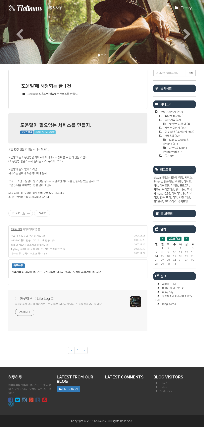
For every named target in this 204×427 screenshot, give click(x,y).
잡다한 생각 (27, 132)
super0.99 (163, 193)
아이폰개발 (168, 189)
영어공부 (158, 201)
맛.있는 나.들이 (179, 124)
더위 (175, 197)
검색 (190, 73)
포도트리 (184, 185)
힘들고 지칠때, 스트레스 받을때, (28, 244)
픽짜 (168, 197)
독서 (169, 155)
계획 (155, 185)
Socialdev (100, 421)
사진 (181, 197)
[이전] (71, 350)
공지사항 (55, 8)
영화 (162, 197)
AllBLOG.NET (170, 284)
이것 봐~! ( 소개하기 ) (179, 132)
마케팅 (174, 185)
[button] (15, 32)
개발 (187, 197)
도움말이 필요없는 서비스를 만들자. (58, 94)
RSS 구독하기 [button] (68, 389)
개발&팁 (171, 135)
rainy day (167, 292)
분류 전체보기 (171, 112)
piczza (157, 177)
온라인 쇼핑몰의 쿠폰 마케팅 (26, 236)
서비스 (188, 177)
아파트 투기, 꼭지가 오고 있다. (27, 253)
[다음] (84, 350)
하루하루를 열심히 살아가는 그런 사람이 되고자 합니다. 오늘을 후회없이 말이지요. (59, 304)
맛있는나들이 (169, 177)
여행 (155, 197)
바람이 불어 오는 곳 (173, 288)
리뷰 (189, 193)
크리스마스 (171, 201)
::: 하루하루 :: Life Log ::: (34, 299)
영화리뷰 (168, 181)
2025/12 (174, 238)
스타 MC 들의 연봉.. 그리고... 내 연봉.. (31, 240)
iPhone (157, 181)
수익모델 (183, 201)
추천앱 (178, 181)
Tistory (185, 9)
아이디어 (176, 193)
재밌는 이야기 (174, 128)
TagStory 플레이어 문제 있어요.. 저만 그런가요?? (36, 249)
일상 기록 (172, 120)
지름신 (157, 189)
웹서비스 (180, 189)
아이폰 (187, 181)
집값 (180, 177)
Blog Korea (169, 304)
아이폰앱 (164, 185)
